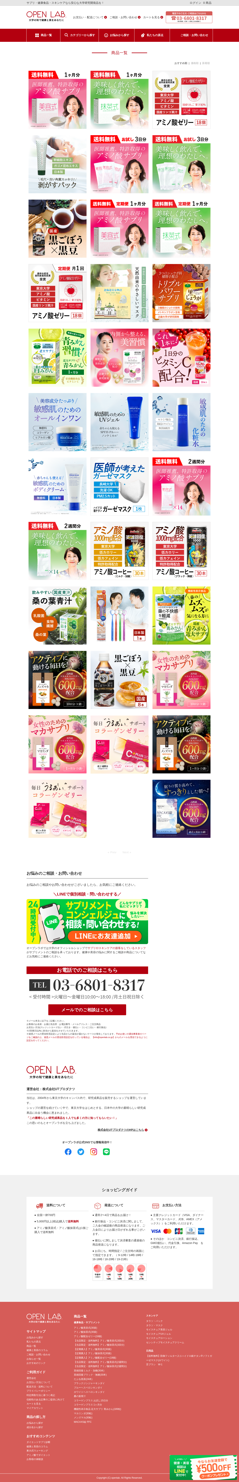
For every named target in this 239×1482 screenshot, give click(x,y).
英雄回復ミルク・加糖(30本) (89, 1370)
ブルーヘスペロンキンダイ (88, 1387)
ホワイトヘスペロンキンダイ (89, 1392)
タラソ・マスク (154, 1325)
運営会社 (31, 1378)
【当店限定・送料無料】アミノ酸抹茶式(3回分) (99, 1344)
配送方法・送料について (40, 1386)
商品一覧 (46, 35)
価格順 (195, 63)
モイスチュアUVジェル (158, 1334)
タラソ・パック (154, 1321)
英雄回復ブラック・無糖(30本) (90, 1374)
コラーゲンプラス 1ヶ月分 (88, 1404)
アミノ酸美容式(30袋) (85, 1327)
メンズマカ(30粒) (83, 1417)
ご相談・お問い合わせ (123, 17)
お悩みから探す (119, 35)
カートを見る (151, 17)
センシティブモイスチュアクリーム (165, 1342)
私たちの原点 (155, 35)
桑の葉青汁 (80, 1396)
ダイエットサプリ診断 (38, 1442)
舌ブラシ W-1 (154, 1364)
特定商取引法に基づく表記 (41, 1395)
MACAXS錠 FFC (82, 1422)
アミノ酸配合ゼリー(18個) (88, 1336)
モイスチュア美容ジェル (159, 1329)
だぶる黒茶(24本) (83, 1379)
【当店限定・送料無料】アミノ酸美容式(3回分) (99, 1340)
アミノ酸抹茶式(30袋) (85, 1332)
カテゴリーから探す (82, 35)
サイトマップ (36, 1331)
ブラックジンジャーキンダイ (89, 1383)
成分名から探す (35, 1427)
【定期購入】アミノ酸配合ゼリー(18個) (95, 1357)
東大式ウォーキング (37, 1450)
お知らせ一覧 (34, 1359)
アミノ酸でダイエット (38, 1455)
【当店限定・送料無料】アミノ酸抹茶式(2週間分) (100, 1366)
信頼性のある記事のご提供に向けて (46, 1399)
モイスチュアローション (159, 1338)
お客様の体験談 (35, 1459)
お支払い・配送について (88, 17)
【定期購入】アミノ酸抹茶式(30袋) (92, 1353)
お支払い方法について (38, 1382)
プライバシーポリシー (38, 1390)
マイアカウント (35, 1408)
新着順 (206, 63)
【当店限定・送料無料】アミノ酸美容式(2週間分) (100, 1362)
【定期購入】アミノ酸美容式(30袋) (92, 1349)
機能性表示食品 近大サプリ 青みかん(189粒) (97, 1409)
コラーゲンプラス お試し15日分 (91, 1400)
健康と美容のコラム (37, 1350)
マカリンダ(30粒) (83, 1413)
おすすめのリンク (36, 1363)
